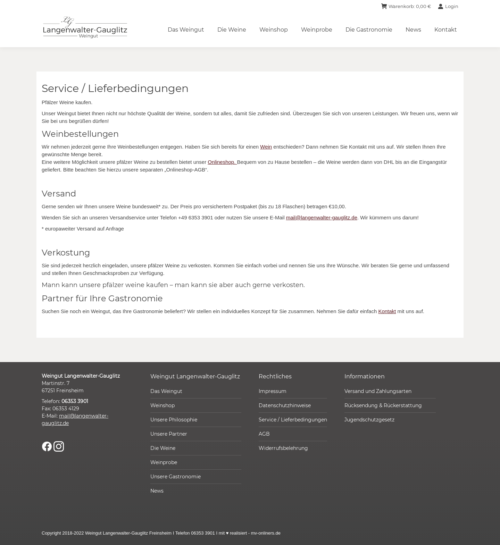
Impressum (272, 391)
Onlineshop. (222, 162)
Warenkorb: (406, 6)
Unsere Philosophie (173, 420)
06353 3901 (74, 401)
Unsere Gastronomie (175, 476)
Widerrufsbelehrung (283, 448)
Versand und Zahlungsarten (377, 391)
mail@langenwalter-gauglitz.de (321, 217)
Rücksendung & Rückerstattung (383, 405)
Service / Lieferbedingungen (293, 420)
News (157, 491)
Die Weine (162, 448)
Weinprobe (163, 462)
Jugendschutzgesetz (369, 420)
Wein (266, 147)
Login (448, 6)
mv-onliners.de (266, 533)
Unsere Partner (168, 434)
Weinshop (162, 405)
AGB (264, 434)
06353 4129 (65, 408)
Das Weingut (166, 391)
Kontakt (387, 311)
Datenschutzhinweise (285, 405)
